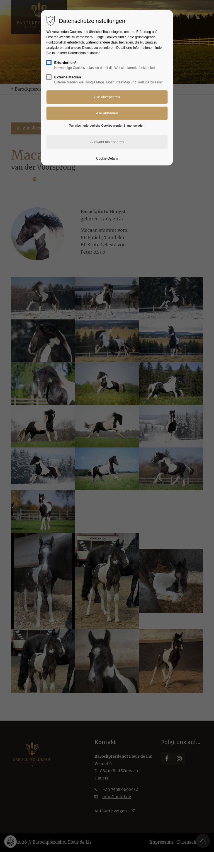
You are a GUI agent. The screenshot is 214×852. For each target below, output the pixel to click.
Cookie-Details (107, 158)
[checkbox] (49, 62)
